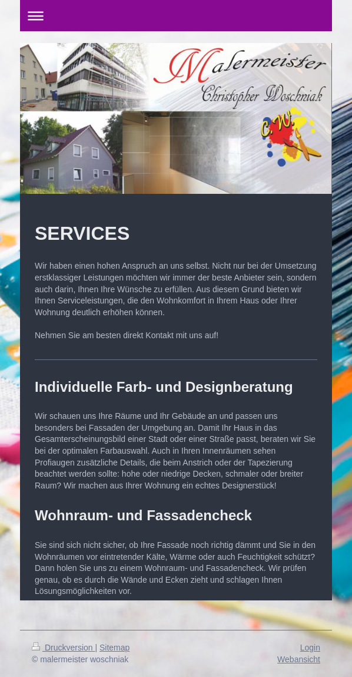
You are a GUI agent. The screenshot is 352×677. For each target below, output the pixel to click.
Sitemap (114, 647)
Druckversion (63, 647)
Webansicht (298, 659)
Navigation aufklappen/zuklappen (176, 15)
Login (310, 647)
